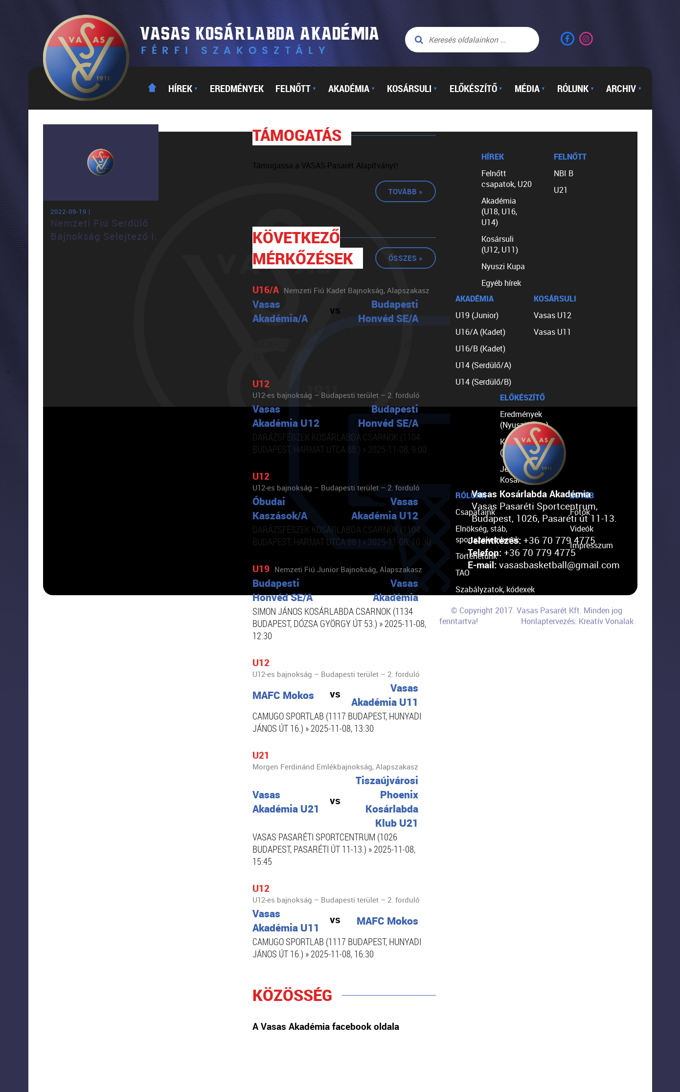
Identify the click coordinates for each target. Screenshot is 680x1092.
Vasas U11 (552, 331)
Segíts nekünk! (480, 639)
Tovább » (405, 191)
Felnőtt (296, 88)
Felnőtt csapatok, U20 (506, 178)
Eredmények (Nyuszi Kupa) (524, 419)
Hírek (183, 88)
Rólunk (575, 88)
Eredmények (237, 88)
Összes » (405, 258)
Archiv (624, 88)
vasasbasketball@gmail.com (559, 564)
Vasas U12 (552, 315)
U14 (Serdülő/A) (483, 365)
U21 (561, 190)
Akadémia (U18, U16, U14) (499, 211)
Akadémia (351, 88)
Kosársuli (412, 88)
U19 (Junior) (477, 315)
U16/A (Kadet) (480, 331)
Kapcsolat (473, 656)
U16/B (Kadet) (480, 348)
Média (530, 88)
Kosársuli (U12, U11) (499, 244)
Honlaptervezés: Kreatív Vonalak (577, 621)
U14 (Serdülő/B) (483, 381)
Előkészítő (476, 88)
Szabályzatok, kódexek (495, 589)
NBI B (563, 173)
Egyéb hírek (501, 283)
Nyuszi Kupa (503, 266)
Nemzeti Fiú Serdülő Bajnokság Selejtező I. (104, 229)
